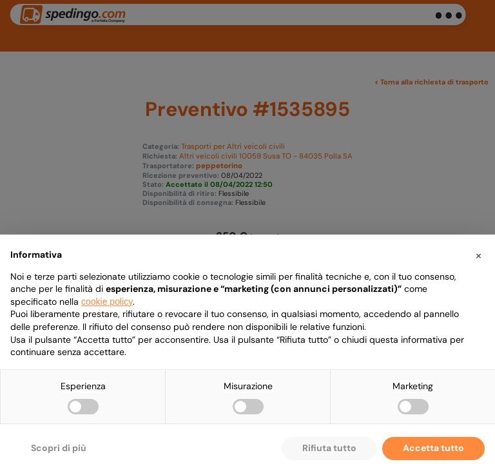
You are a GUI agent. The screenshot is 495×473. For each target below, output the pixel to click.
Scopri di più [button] (58, 448)
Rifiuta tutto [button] (329, 448)
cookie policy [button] (107, 301)
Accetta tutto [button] (433, 448)
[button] (478, 255)
